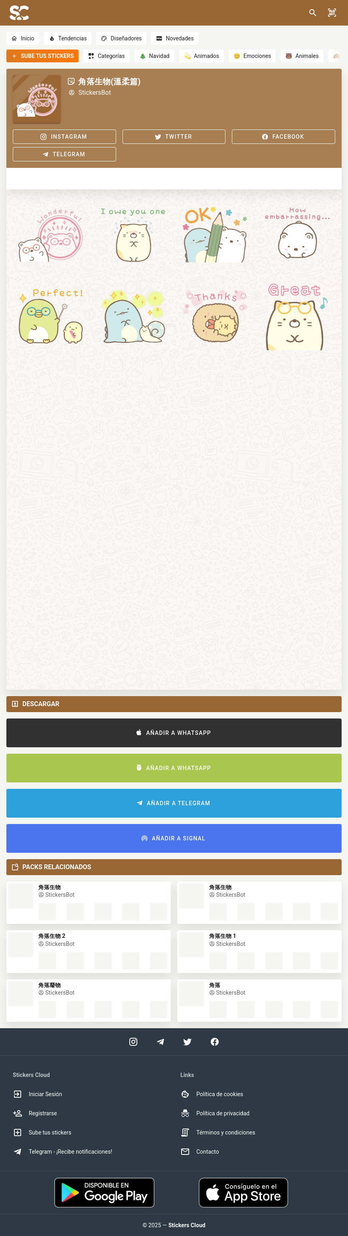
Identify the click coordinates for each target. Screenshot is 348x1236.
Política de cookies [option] (211, 1094)
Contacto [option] (199, 1151)
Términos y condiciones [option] (217, 1132)
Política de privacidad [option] (214, 1113)
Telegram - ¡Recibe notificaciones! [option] (62, 1151)
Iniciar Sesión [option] (37, 1094)
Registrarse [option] (35, 1113)
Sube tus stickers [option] (42, 1132)
